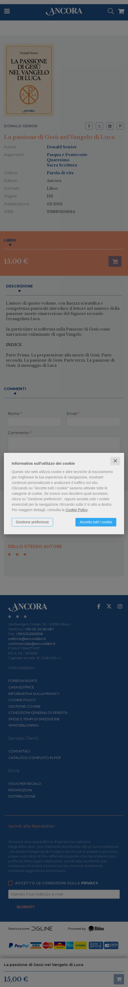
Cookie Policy (76, 510)
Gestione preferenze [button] (32, 522)
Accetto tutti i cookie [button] (96, 522)
